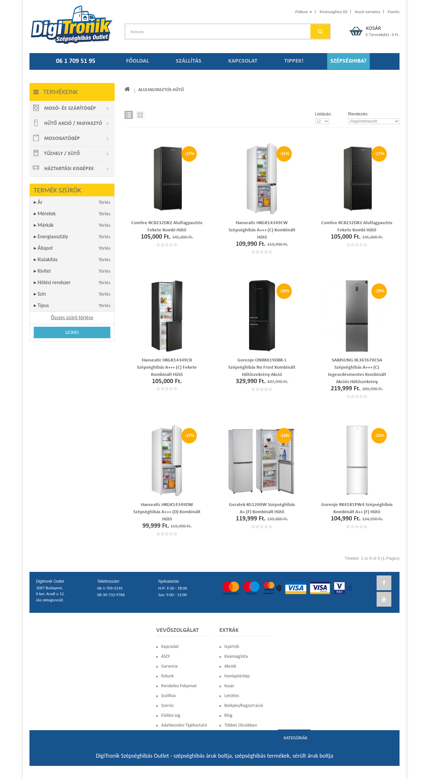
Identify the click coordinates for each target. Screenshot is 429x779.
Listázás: (323, 113)
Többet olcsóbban (240, 725)
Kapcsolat (170, 646)
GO (320, 31)
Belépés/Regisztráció (243, 705)
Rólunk (167, 676)
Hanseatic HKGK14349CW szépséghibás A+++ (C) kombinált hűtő (262, 230)
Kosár (229, 686)
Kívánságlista (236, 656)
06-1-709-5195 (110, 588)
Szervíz (167, 705)
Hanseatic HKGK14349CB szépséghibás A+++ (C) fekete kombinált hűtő (167, 367)
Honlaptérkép (237, 676)
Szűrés (72, 332)
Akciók (230, 666)
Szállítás (168, 695)
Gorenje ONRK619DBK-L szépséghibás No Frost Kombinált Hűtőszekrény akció (261, 367)
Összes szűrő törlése (72, 317)
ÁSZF (165, 656)
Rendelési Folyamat (179, 686)
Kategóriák (295, 738)
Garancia (169, 666)
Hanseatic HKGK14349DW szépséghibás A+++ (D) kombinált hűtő (166, 512)
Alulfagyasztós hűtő (161, 90)
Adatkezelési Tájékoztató (184, 725)
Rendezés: (358, 113)
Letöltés (231, 695)
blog (228, 715)
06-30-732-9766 (111, 594)
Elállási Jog (170, 715)
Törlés (104, 202)
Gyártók (231, 646)
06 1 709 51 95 (75, 61)
